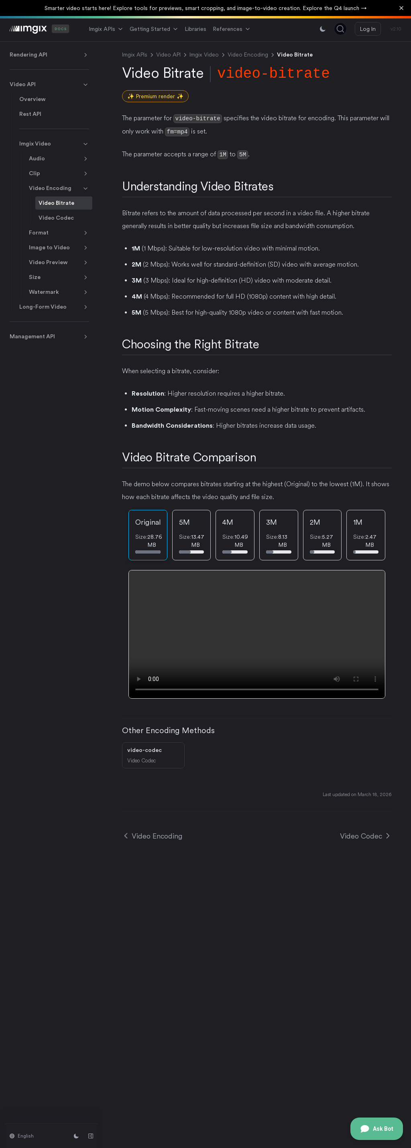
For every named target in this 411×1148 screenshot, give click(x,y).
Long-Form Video (54, 307)
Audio (59, 158)
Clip (59, 173)
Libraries (195, 29)
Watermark (59, 292)
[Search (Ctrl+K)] (340, 28)
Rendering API (49, 55)
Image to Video (59, 247)
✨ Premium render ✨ (155, 96)
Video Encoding (59, 188)
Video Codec (56, 217)
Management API (49, 336)
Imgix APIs (106, 29)
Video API (49, 84)
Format (59, 232)
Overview (32, 99)
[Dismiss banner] (401, 8)
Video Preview (59, 262)
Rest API (30, 114)
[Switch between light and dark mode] (322, 28)
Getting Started (154, 29)
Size (59, 277)
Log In (368, 29)
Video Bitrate (56, 203)
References (231, 29)
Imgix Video (54, 144)
